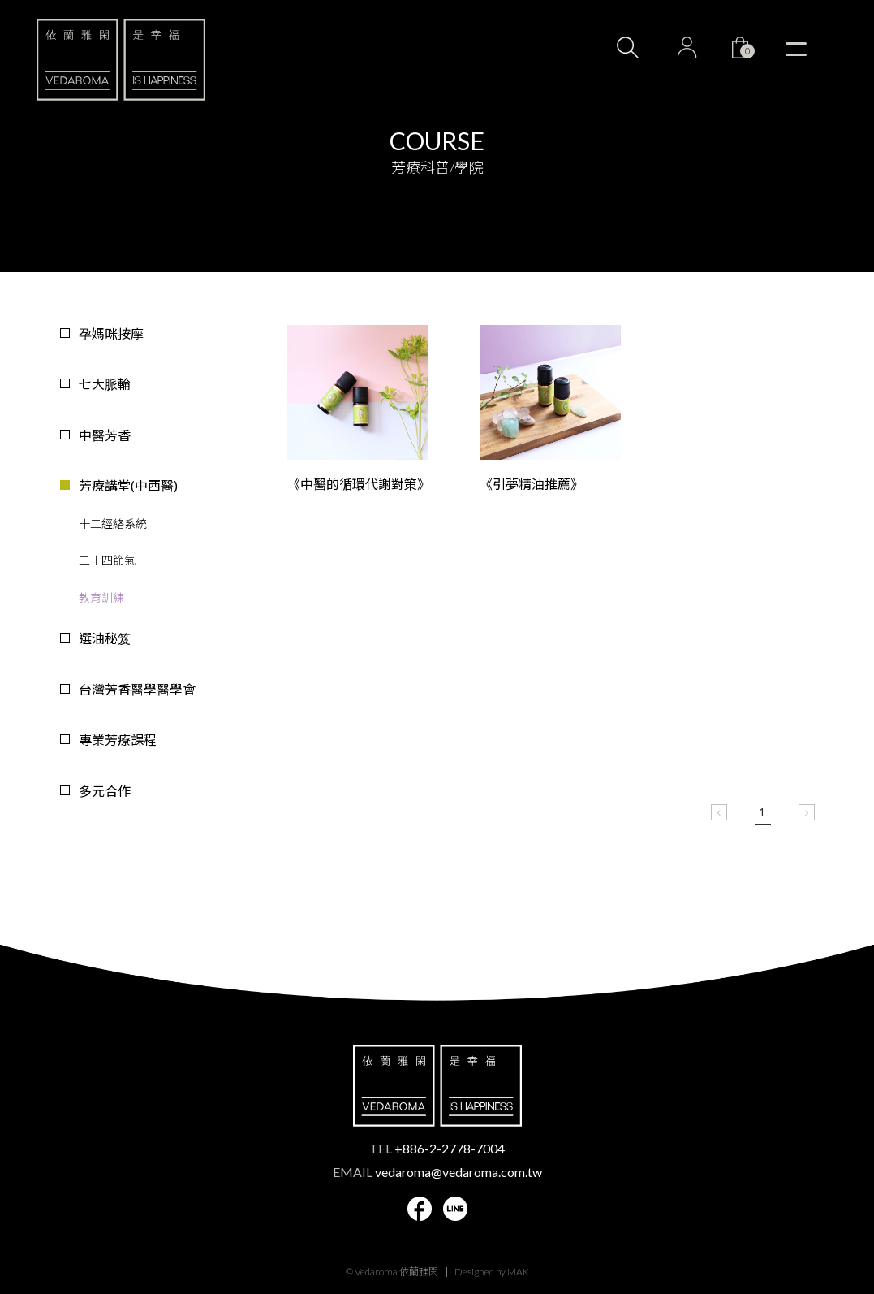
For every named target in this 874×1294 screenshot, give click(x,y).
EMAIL (437, 1171)
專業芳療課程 (118, 739)
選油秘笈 (105, 638)
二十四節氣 (107, 560)
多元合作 (105, 790)
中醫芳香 (105, 435)
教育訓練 (101, 597)
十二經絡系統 (113, 523)
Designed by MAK (491, 1272)
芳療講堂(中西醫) (128, 485)
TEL (437, 1148)
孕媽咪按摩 (111, 333)
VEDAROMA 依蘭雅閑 (121, 59)
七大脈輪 (105, 384)
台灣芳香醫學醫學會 (137, 689)
